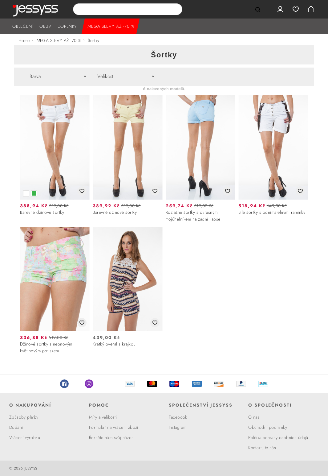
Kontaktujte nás (262, 448)
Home (24, 40)
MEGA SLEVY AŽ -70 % (110, 26)
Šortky (93, 40)
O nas (253, 417)
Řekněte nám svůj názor (111, 437)
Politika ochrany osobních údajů (278, 437)
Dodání (16, 427)
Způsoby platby (23, 417)
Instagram (89, 383)
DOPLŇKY (67, 26)
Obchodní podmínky (267, 427)
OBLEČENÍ (22, 26)
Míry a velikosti (103, 417)
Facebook (64, 383)
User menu (280, 9)
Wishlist (296, 9)
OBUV (45, 26)
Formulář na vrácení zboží (113, 427)
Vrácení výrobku (24, 437)
